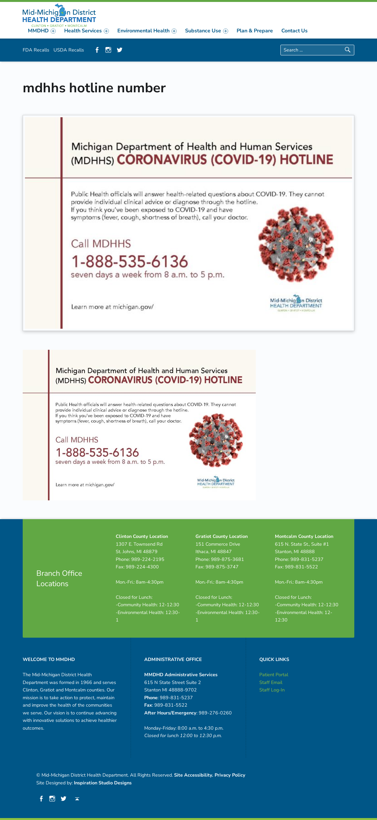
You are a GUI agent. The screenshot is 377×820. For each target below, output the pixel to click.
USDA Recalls (68, 50)
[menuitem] (42, 31)
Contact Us (294, 30)
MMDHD (42, 30)
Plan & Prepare (255, 30)
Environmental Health (147, 30)
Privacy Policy (230, 775)
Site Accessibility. (193, 775)
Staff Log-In (272, 690)
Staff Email (270, 682)
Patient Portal (273, 674)
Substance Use (206, 30)
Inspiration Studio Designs (103, 783)
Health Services (86, 30)
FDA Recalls (36, 50)
